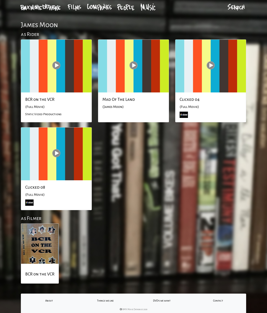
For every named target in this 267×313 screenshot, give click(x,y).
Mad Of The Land (118, 99)
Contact (218, 300)
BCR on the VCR (39, 99)
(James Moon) (113, 107)
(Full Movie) (35, 107)
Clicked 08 (35, 187)
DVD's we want (161, 300)
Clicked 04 (190, 99)
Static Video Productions (43, 114)
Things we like (105, 300)
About (49, 300)
